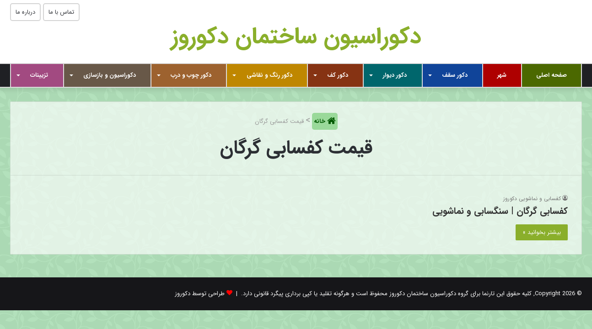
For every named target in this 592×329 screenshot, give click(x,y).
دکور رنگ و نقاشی (269, 75)
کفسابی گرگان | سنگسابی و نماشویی (500, 211)
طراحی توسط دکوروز (200, 293)
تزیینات (39, 75)
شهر (501, 75)
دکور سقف (455, 75)
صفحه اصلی (551, 75)
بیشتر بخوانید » (541, 232)
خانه (320, 121)
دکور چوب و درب (191, 75)
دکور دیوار (395, 75)
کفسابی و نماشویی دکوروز (532, 198)
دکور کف (337, 75)
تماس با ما (61, 12)
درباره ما (25, 12)
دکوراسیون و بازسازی (109, 75)
